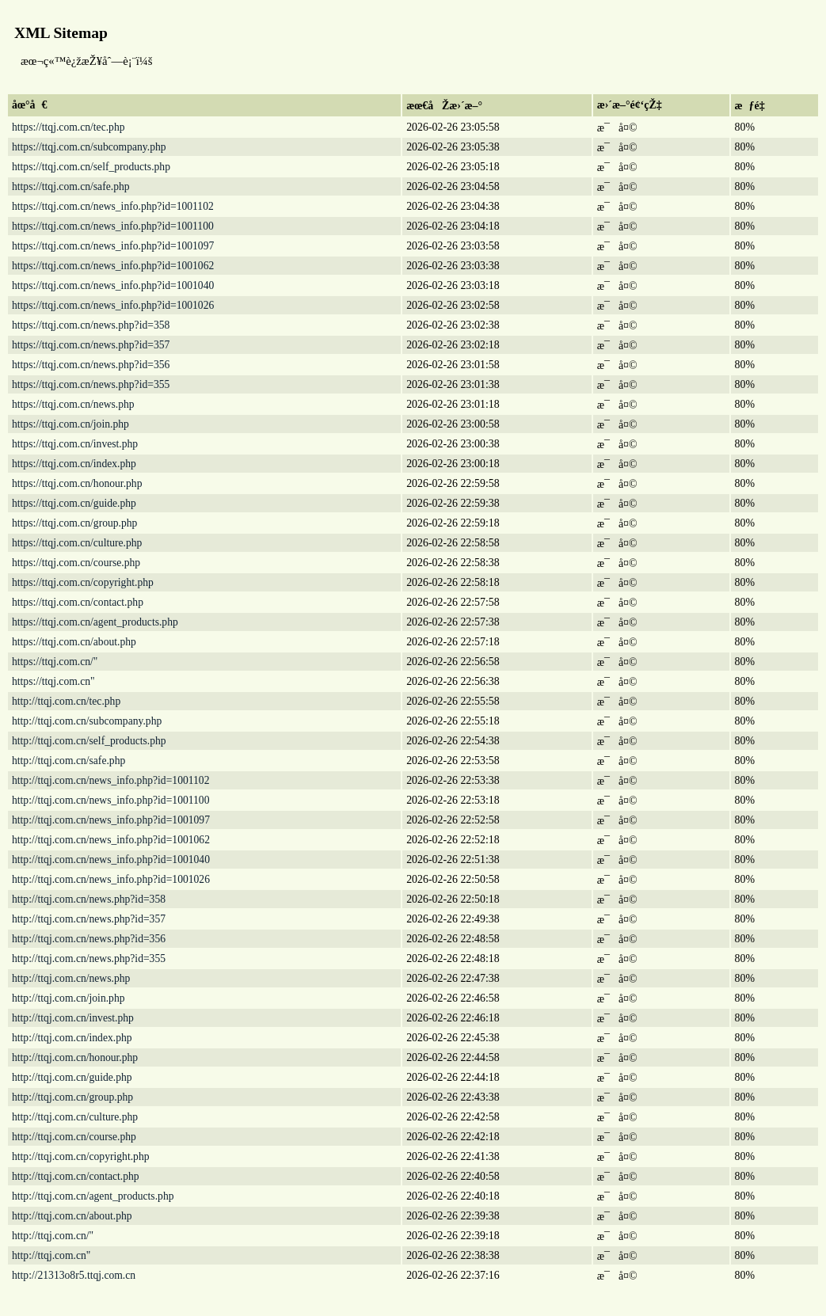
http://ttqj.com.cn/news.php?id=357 (89, 919)
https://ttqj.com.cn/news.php (73, 404)
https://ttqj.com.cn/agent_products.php (95, 622)
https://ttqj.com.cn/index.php (74, 464)
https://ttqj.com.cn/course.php (76, 563)
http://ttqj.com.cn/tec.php (66, 701)
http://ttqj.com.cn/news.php (71, 978)
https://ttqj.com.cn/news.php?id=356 (90, 365)
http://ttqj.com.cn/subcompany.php (87, 721)
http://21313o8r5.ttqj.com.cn (73, 1275)
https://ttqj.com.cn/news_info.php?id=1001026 (113, 305)
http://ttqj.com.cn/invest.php (73, 1018)
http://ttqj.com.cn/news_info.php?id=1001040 (111, 859)
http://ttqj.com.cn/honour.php (75, 1057)
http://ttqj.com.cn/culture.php (75, 1117)
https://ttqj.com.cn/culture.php (77, 543)
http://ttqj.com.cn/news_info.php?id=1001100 (110, 800)
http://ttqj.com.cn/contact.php (75, 1176)
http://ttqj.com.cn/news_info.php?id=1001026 (111, 879)
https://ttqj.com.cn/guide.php (74, 503)
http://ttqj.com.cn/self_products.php (89, 741)
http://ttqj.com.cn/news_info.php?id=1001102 (110, 780)
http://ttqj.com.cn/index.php (72, 1038)
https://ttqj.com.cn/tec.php (68, 127)
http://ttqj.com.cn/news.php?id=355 (89, 958)
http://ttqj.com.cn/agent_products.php (93, 1196)
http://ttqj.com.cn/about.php (72, 1216)
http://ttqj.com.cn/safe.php (68, 760)
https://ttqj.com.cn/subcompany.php (89, 147)
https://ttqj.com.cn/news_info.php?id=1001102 (113, 206)
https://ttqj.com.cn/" (54, 662)
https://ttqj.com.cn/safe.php (71, 186)
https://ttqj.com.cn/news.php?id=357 (90, 345)
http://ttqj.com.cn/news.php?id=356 (89, 939)
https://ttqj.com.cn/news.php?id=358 (90, 325)
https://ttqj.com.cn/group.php (74, 523)
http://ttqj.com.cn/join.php (68, 998)
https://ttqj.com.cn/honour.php (77, 483)
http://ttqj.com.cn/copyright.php (81, 1156)
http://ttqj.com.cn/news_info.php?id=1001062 (111, 840)
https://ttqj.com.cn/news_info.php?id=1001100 (113, 226)
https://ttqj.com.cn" (53, 681)
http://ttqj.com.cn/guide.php (72, 1077)
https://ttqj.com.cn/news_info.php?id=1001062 (113, 266)
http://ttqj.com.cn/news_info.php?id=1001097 (111, 820)
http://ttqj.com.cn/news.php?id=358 (89, 899)
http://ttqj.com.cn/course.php (74, 1137)
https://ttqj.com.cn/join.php (70, 424)
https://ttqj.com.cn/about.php (74, 642)
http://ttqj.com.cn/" (52, 1236)
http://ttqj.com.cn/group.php (72, 1097)
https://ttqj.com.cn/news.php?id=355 (90, 384)
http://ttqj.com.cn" (51, 1255)
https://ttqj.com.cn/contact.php (77, 602)
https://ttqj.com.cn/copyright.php (83, 582)
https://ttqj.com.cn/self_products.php (91, 167)
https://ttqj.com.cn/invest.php (75, 444)
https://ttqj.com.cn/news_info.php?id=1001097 (113, 246)
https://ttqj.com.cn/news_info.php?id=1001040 (113, 285)
